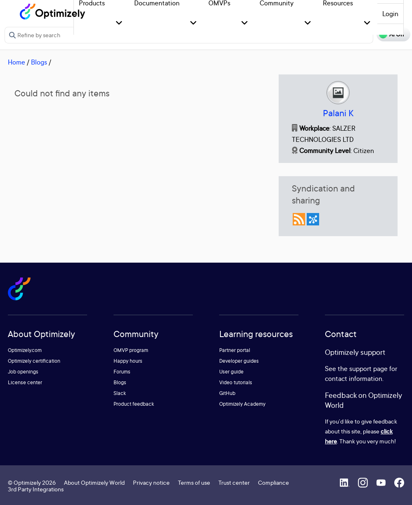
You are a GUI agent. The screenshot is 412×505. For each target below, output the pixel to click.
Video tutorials (235, 382)
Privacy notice (151, 482)
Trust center (234, 482)
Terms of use (194, 482)
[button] (119, 23)
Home (16, 62)
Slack (120, 393)
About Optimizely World (94, 482)
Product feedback (134, 403)
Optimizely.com (25, 350)
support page (368, 368)
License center (25, 382)
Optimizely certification (34, 360)
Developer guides (239, 360)
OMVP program (131, 350)
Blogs (39, 62)
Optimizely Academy (242, 403)
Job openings (23, 371)
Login (390, 13)
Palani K (338, 113)
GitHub (227, 393)
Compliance (273, 482)
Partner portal (234, 350)
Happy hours (128, 360)
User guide (231, 371)
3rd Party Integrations (36, 489)
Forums (122, 371)
